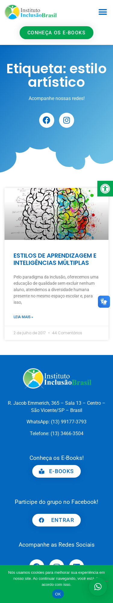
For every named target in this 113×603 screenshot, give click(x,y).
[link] (105, 188)
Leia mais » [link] (23, 317)
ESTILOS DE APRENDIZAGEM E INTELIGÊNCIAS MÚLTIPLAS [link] (55, 259)
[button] (103, 12)
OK (58, 594)
